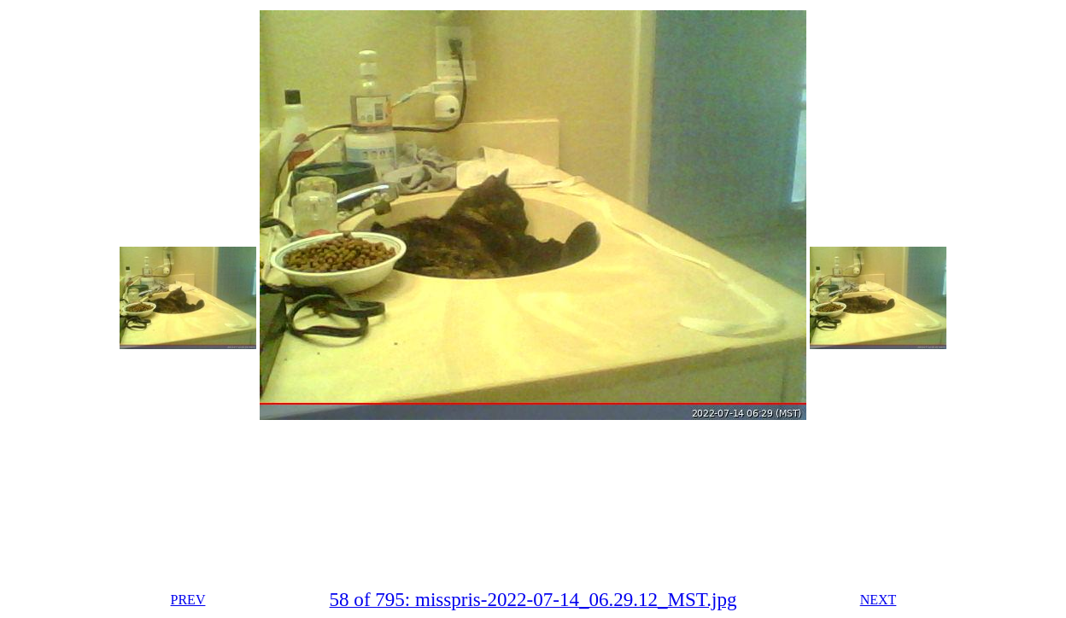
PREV (188, 599)
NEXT (878, 599)
